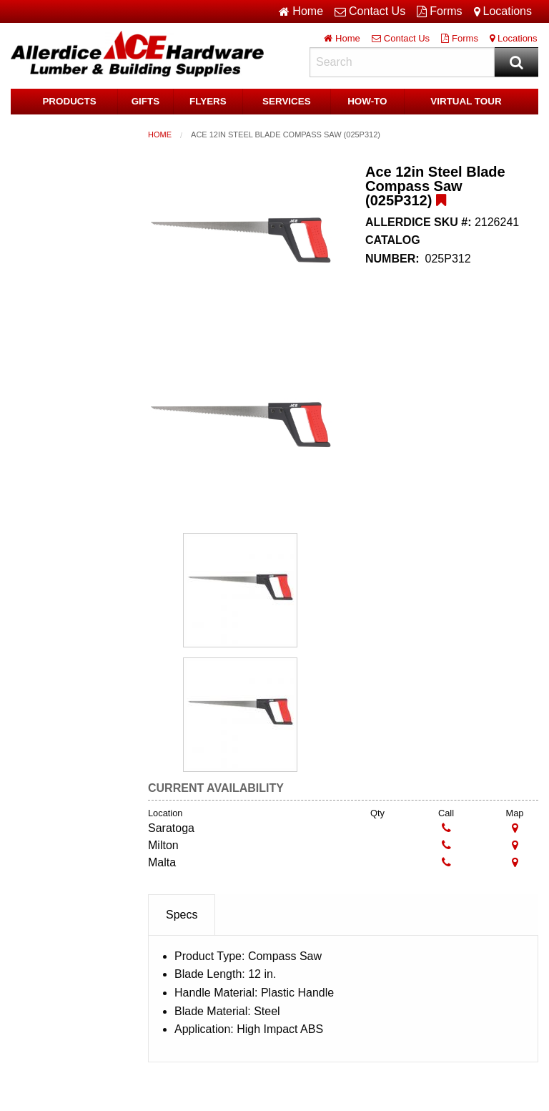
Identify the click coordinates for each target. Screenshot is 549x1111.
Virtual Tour (466, 101)
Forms (439, 11)
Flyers (208, 101)
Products (70, 101)
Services (286, 101)
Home (160, 134)
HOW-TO (367, 101)
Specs (181, 915)
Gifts (145, 101)
